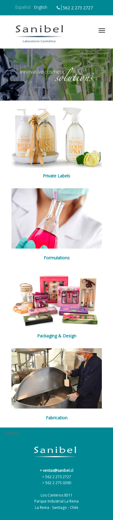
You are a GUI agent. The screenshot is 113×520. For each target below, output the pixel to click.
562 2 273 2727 (78, 8)
